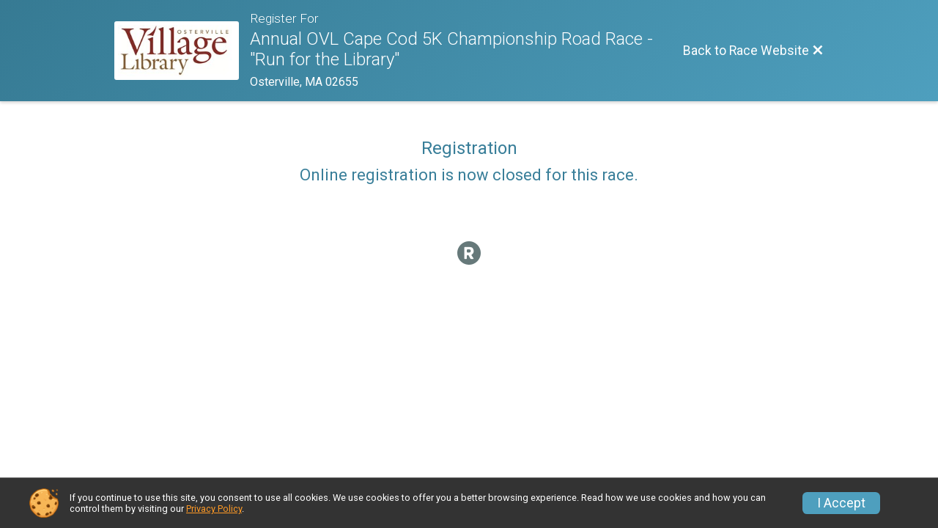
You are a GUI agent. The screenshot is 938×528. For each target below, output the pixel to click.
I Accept (841, 503)
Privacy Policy (214, 508)
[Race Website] (182, 50)
